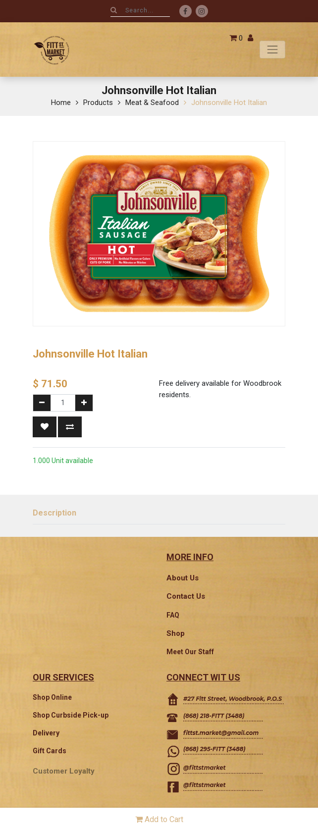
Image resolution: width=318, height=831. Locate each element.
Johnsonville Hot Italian (229, 102)
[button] (44, 426)
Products (98, 102)
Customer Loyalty (64, 771)
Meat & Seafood (152, 102)
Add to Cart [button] (159, 819)
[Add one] (84, 403)
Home (61, 102)
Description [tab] (54, 513)
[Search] (113, 10)
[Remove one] (42, 403)
